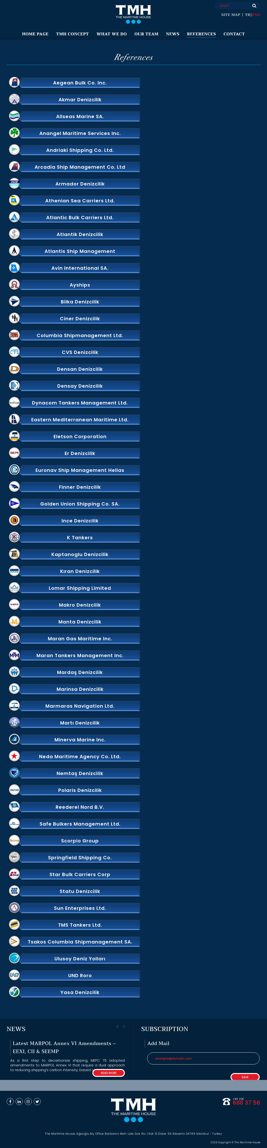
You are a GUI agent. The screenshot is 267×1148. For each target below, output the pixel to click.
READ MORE (109, 1073)
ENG (256, 15)
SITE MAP (230, 15)
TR (247, 15)
